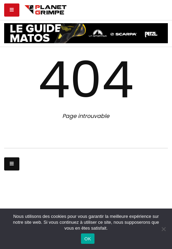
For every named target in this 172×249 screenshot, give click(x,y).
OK (87, 238)
